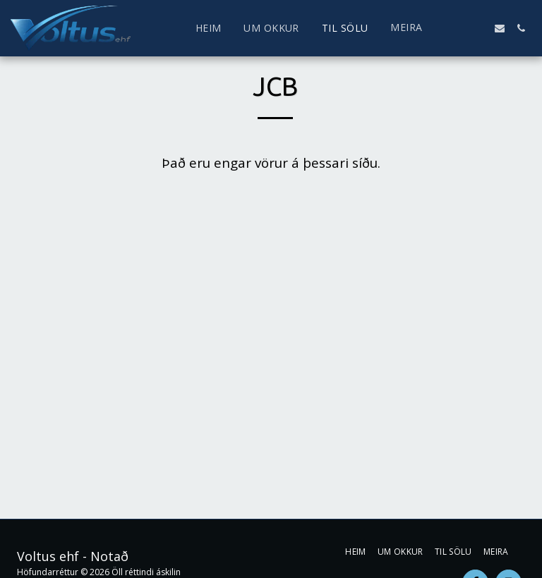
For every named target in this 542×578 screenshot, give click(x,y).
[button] (457, 28)
